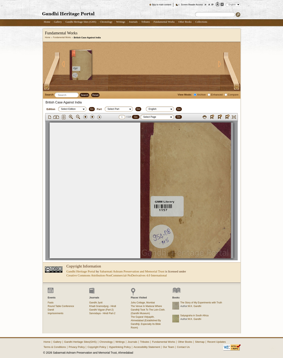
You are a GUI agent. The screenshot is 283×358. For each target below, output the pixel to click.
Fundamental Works (164, 21)
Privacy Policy (77, 346)
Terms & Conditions (55, 346)
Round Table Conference (61, 306)
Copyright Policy (96, 346)
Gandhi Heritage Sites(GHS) (80, 341)
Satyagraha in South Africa (194, 315)
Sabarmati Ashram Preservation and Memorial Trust (132, 271)
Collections (201, 21)
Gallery (58, 21)
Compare (233, 94)
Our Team (168, 346)
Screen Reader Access (192, 4)
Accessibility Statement (147, 346)
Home (47, 21)
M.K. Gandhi (194, 306)
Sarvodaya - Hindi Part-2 (102, 313)
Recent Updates (216, 341)
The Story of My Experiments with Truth (201, 302)
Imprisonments (55, 313)
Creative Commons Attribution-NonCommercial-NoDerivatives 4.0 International (116, 275)
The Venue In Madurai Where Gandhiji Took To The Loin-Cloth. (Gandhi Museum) (148, 310)
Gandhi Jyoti (96, 302)
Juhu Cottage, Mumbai (143, 302)
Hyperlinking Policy (120, 346)
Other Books (185, 21)
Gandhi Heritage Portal (80, 271)
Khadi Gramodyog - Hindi (102, 306)
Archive (201, 94)
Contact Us (183, 346)
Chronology (106, 21)
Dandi (51, 309)
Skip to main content (161, 4)
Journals (133, 21)
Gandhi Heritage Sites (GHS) (80, 21)
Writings (120, 21)
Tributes (145, 21)
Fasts (50, 302)
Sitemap (199, 341)
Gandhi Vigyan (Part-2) (101, 309)
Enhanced (217, 94)
